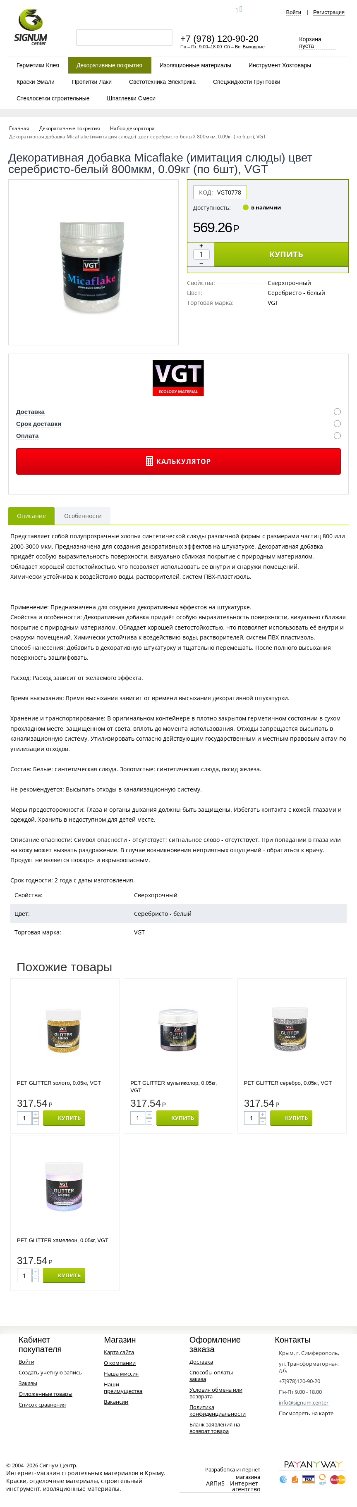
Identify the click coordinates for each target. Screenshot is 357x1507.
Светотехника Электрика (162, 81)
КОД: (206, 192)
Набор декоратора (132, 128)
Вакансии (116, 1401)
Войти (293, 12)
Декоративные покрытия (109, 65)
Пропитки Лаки (92, 81)
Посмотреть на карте (306, 1413)
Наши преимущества (123, 1388)
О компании (120, 1363)
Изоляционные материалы (195, 65)
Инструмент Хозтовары (280, 65)
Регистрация (329, 12)
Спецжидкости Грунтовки (246, 81)
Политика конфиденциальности (217, 1410)
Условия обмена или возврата (215, 1393)
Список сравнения (42, 1404)
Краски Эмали (36, 81)
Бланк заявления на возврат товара (214, 1428)
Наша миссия (121, 1373)
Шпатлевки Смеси (131, 98)
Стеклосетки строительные (53, 98)
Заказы (28, 1383)
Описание (31, 516)
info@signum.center (303, 1402)
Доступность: (212, 208)
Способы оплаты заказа (211, 1376)
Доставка (201, 1361)
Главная (19, 128)
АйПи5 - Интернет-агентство (233, 1487)
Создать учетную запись (50, 1372)
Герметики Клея (38, 65)
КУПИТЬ (286, 254)
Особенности (83, 516)
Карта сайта (119, 1352)
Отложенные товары (45, 1394)
